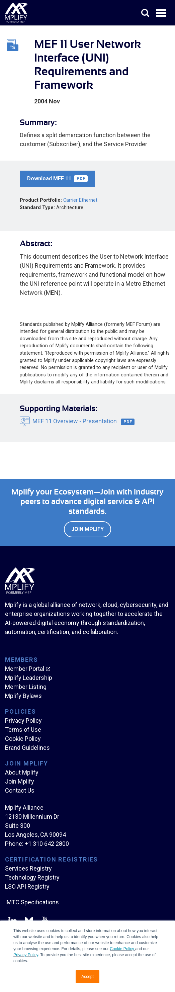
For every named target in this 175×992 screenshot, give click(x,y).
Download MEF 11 (57, 178)
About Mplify (21, 772)
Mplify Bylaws (23, 695)
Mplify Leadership (28, 677)
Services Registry (28, 868)
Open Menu (161, 13)
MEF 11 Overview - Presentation (83, 421)
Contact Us (19, 790)
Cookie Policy (122, 948)
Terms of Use (23, 729)
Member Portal (24, 668)
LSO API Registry (27, 886)
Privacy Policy (25, 955)
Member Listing (26, 686)
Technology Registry (32, 877)
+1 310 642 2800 (47, 843)
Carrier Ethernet (80, 200)
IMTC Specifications (32, 902)
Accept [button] (87, 976)
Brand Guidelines (27, 747)
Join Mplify (87, 529)
